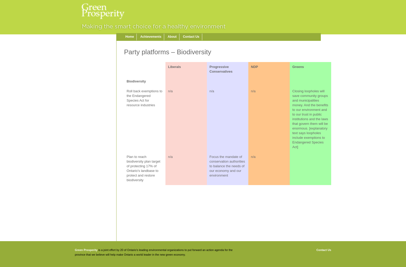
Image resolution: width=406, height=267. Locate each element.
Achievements (150, 37)
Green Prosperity (86, 249)
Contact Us (191, 37)
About (172, 37)
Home (129, 37)
